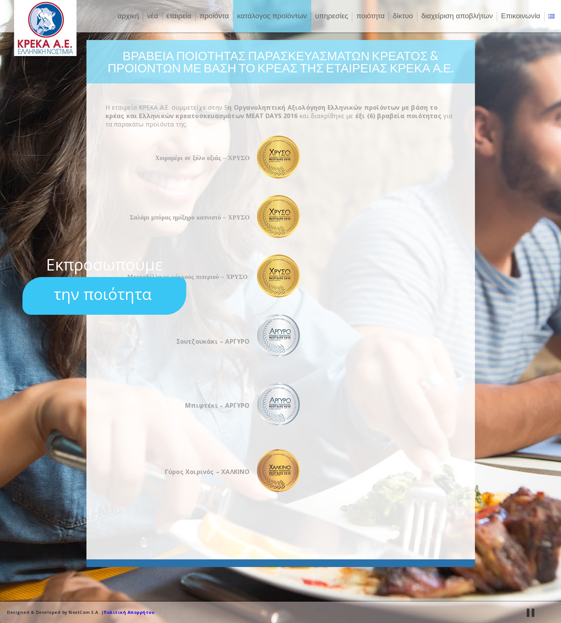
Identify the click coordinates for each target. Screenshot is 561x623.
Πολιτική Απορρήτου (129, 612)
